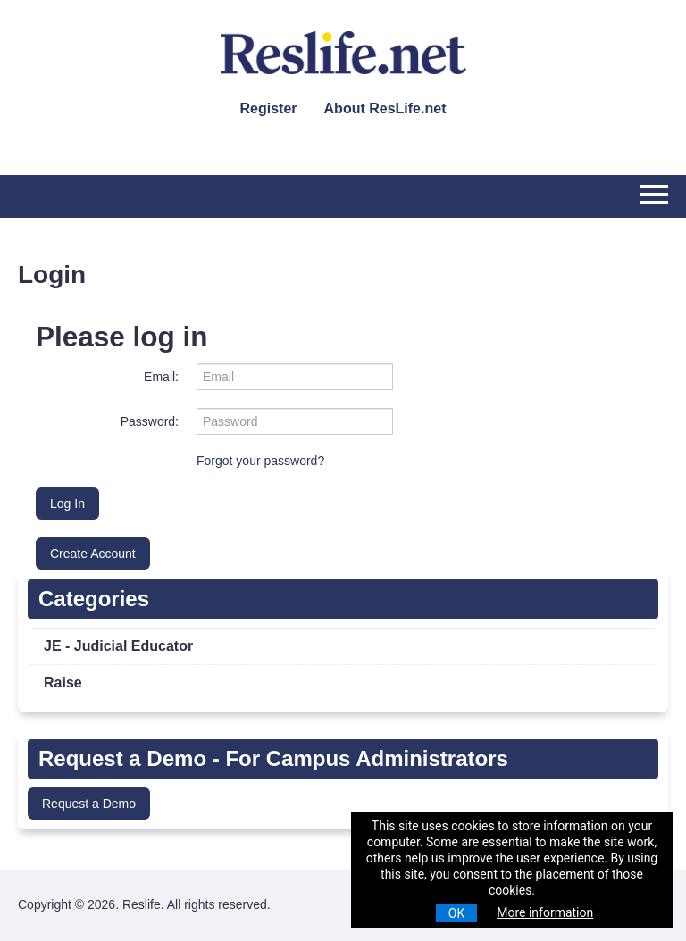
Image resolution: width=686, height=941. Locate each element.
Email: (161, 377)
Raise (63, 682)
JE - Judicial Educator (118, 646)
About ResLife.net (385, 108)
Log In (67, 503)
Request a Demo (89, 803)
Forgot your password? (260, 461)
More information (545, 912)
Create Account (93, 553)
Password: (150, 421)
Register (268, 108)
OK (456, 913)
